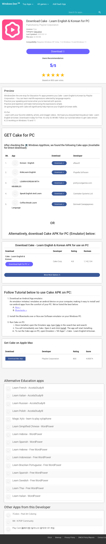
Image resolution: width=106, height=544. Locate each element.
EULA (50, 537)
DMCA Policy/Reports (86, 537)
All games (43, 4)
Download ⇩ (58, 51)
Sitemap (58, 537)
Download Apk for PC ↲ (19, 264)
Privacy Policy (70, 537)
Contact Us (102, 537)
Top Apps (28, 4)
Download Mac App (15, 359)
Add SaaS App (59, 4)
